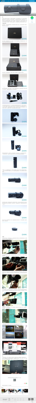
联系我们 (9, 398)
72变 (23, 398)
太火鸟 (17, 399)
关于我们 (9, 399)
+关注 (32, 22)
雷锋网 (15, 398)
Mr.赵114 (32, 19)
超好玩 (17, 398)
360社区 (20, 398)
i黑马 (23, 399)
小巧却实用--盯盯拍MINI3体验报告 (7, 13)
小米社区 (20, 399)
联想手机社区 (15, 399)
